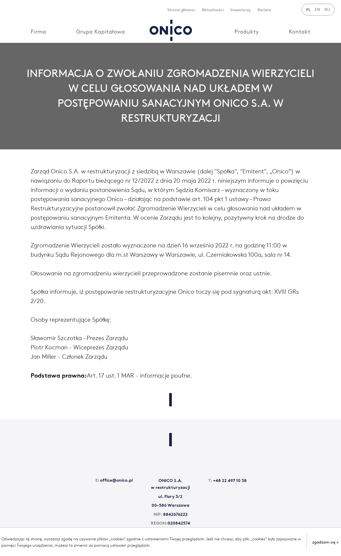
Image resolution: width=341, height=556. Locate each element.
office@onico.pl (114, 480)
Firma (38, 31)
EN (317, 9)
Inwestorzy (240, 9)
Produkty (246, 31)
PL (308, 9)
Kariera (264, 9)
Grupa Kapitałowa (100, 31)
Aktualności (213, 9)
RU (327, 9)
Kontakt (299, 31)
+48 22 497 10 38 (227, 480)
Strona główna (181, 9)
